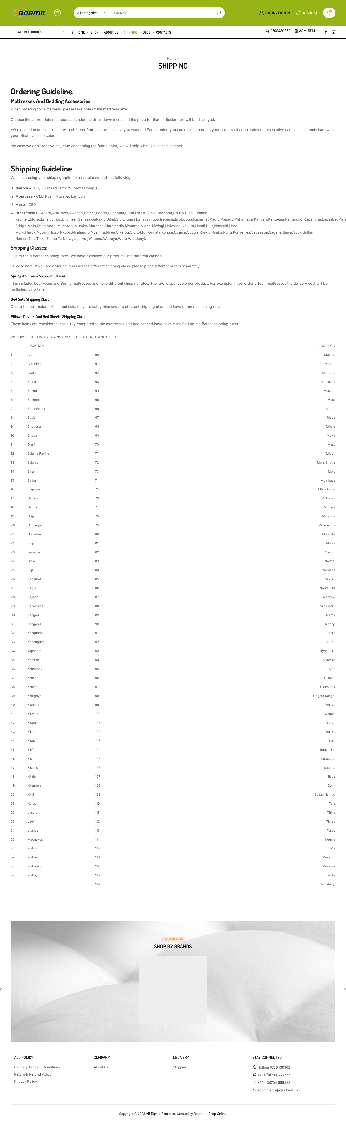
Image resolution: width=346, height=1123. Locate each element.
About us (111, 32)
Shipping (130, 32)
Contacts (163, 32)
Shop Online (217, 1114)
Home (78, 32)
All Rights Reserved (160, 1114)
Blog (146, 32)
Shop (94, 32)
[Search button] (219, 12)
